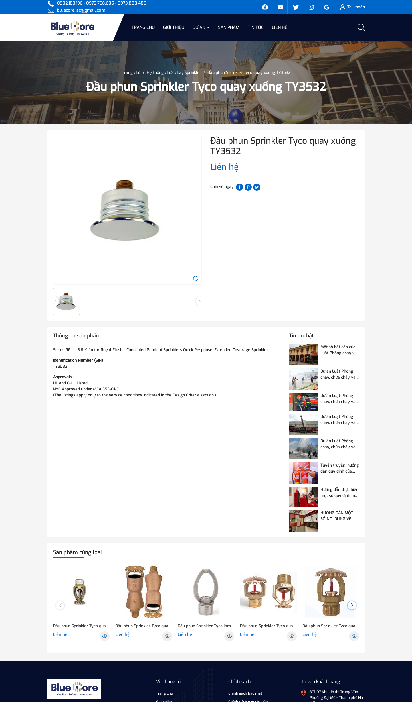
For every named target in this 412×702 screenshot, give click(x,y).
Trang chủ (143, 27)
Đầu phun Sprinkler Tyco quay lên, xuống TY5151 (330, 626)
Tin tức (256, 27)
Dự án (199, 27)
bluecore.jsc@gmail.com (81, 10)
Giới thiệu (173, 27)
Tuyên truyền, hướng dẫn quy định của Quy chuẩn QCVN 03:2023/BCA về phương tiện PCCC (339, 468)
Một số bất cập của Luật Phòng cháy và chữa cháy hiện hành (339, 350)
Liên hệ (279, 27)
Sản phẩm (228, 27)
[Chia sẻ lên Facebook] (239, 187)
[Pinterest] (248, 187)
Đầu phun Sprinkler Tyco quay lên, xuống (143, 626)
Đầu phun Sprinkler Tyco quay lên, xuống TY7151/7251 (268, 626)
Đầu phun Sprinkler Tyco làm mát (206, 626)
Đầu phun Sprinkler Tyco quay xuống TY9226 (81, 626)
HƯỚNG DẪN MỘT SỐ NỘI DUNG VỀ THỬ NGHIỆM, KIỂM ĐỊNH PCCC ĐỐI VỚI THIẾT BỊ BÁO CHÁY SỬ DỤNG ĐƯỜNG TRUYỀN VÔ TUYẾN (338, 516)
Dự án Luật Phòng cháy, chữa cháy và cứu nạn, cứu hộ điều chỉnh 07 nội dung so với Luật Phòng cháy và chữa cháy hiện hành (339, 444)
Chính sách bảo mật (245, 693)
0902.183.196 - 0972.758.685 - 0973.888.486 (101, 3)
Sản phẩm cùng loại (77, 552)
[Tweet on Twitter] (256, 187)
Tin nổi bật (301, 335)
